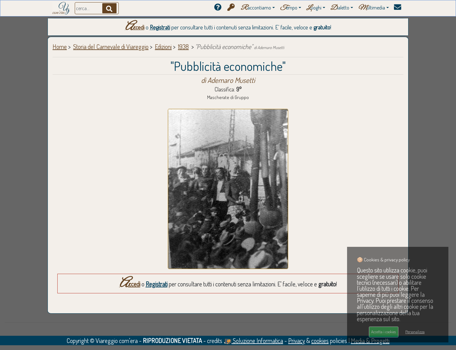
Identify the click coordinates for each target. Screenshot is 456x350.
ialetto (339, 8)
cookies (320, 340)
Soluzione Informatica (253, 340)
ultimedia (371, 8)
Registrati (160, 27)
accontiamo (256, 8)
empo (288, 8)
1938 (183, 46)
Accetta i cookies (383, 331)
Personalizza (415, 331)
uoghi (313, 8)
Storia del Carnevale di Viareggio (111, 46)
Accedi (134, 27)
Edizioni (163, 46)
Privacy (296, 340)
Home (60, 46)
